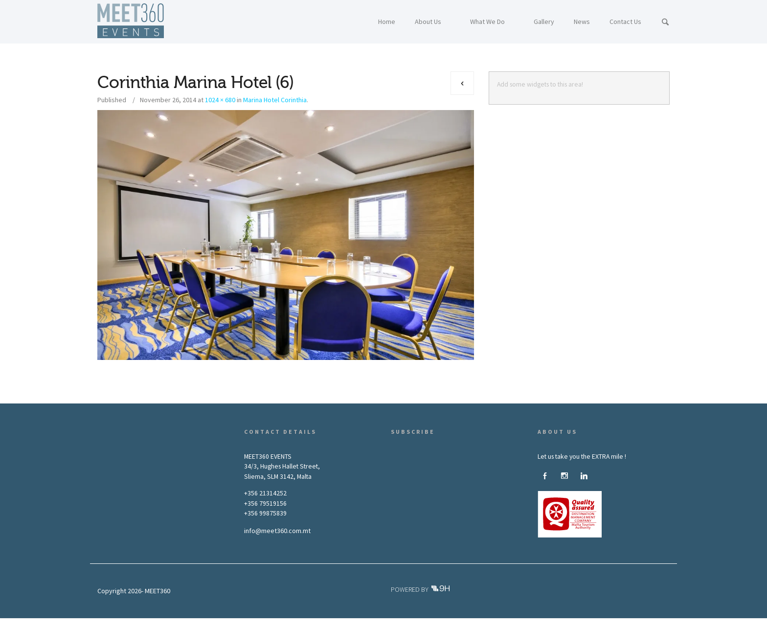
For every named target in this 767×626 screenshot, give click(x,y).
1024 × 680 (220, 99)
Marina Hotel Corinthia (275, 99)
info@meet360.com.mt (277, 530)
